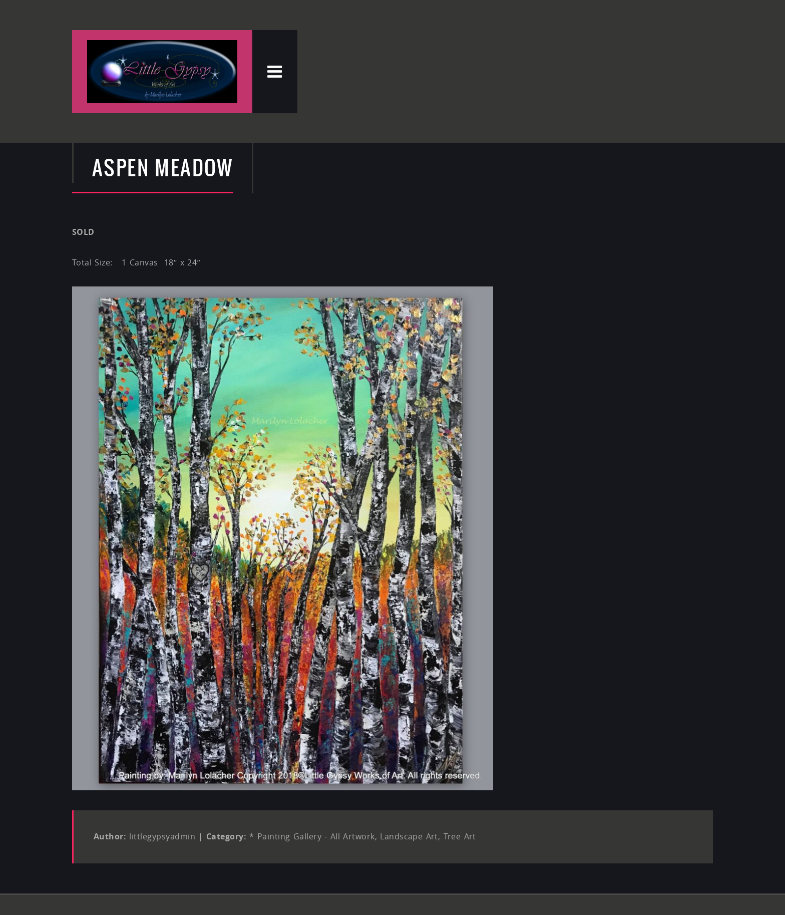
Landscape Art (409, 836)
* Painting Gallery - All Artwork (311, 836)
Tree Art (460, 836)
